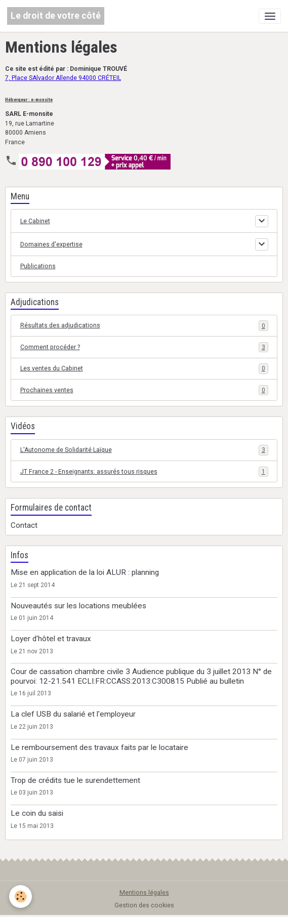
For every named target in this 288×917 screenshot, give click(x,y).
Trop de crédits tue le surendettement (75, 780)
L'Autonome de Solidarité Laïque (144, 450)
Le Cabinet (35, 221)
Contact (24, 525)
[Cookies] (20, 896)
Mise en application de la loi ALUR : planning (85, 572)
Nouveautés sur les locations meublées (78, 605)
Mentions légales (144, 892)
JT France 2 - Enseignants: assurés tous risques (144, 472)
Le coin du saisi (37, 813)
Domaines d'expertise (51, 244)
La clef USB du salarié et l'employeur (73, 714)
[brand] (55, 16)
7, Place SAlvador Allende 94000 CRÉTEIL (63, 77)
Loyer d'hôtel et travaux (51, 638)
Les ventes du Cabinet (144, 368)
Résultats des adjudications (144, 325)
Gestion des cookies (144, 905)
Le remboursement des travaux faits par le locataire (99, 747)
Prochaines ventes (144, 390)
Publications (38, 266)
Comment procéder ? (144, 347)
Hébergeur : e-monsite (29, 99)
